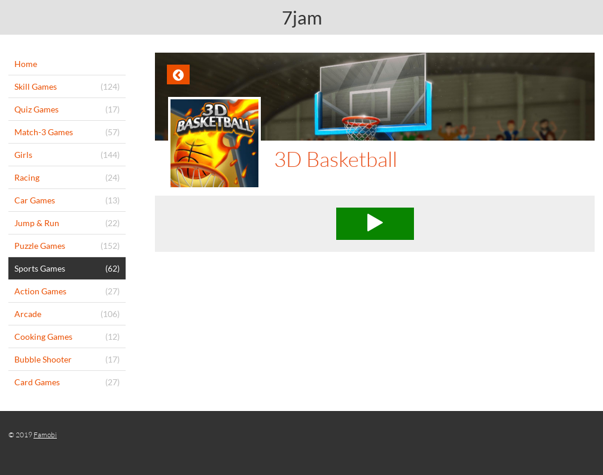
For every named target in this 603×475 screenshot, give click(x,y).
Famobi (45, 434)
